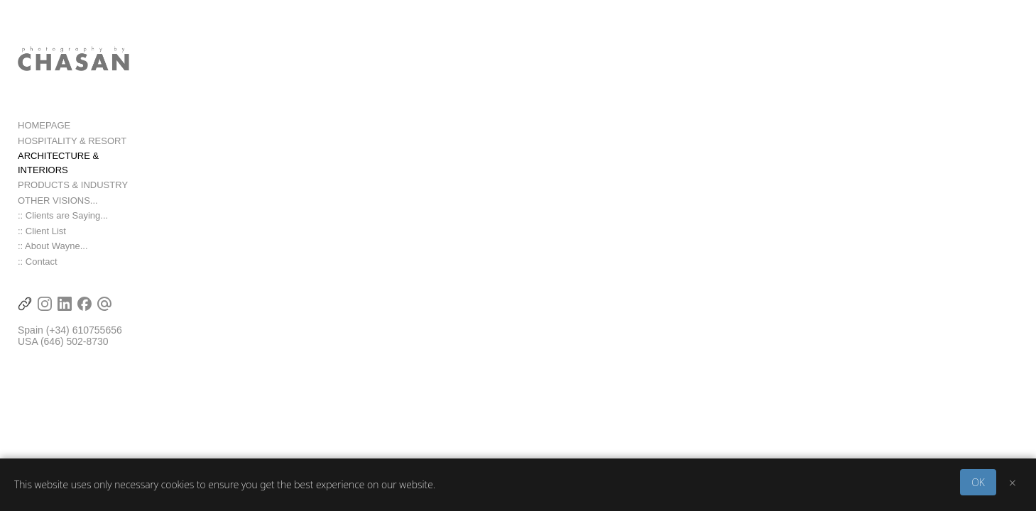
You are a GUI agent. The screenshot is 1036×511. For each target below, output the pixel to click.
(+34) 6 (62, 342)
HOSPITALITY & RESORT (72, 166)
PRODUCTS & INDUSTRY (73, 197)
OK (978, 482)
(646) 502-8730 (74, 353)
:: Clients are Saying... (63, 227)
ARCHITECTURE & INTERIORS (85, 181)
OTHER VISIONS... (58, 212)
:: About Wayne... (53, 258)
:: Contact (38, 273)
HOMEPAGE (44, 150)
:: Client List (42, 242)
